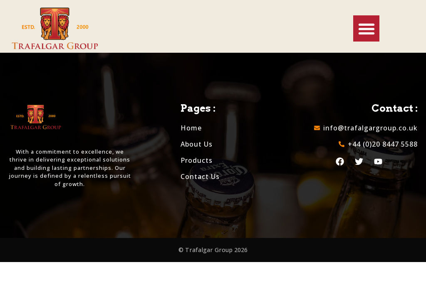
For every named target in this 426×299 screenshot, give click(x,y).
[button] (366, 28)
